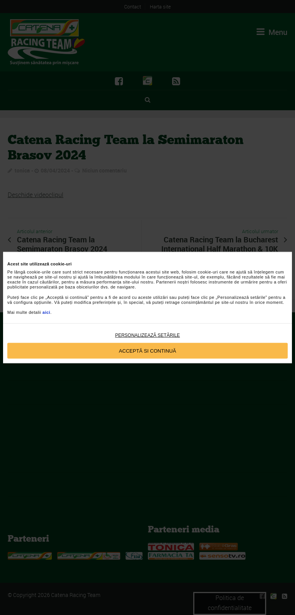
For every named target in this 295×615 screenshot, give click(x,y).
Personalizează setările (147, 335)
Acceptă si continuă (147, 350)
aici (46, 312)
